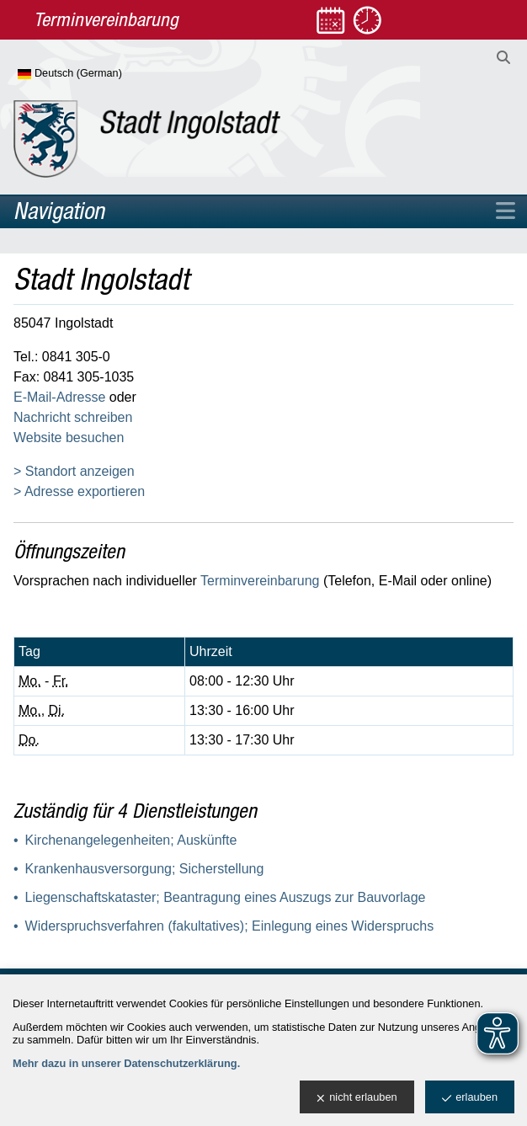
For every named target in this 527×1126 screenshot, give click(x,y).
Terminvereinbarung (259, 581)
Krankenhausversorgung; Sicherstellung (144, 869)
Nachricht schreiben (72, 417)
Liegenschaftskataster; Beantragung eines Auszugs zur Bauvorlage (225, 897)
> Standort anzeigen (74, 471)
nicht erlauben (357, 1098)
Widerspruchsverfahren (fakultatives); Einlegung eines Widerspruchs (229, 926)
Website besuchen (68, 437)
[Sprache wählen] (97, 74)
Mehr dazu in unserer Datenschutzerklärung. (126, 1063)
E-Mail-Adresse (59, 397)
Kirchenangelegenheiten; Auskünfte (131, 840)
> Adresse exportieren (79, 491)
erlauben (470, 1098)
